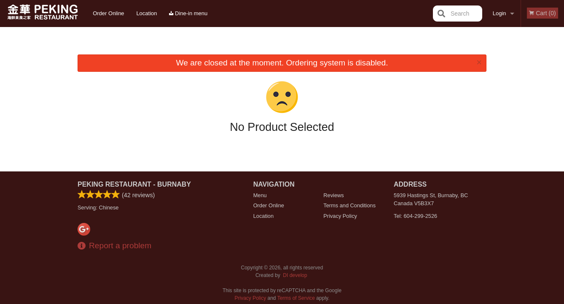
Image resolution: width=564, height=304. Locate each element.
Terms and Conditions (349, 205)
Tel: (415, 216)
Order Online (108, 13)
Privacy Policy (340, 216)
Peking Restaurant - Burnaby (134, 184)
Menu (260, 195)
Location (146, 13)
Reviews (333, 195)
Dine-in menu (188, 13)
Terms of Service (296, 298)
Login (499, 13)
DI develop (295, 275)
